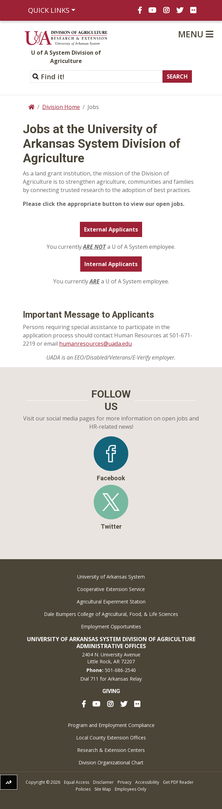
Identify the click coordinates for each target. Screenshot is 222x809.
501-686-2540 (120, 670)
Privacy (124, 782)
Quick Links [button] (49, 10)
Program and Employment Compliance (111, 725)
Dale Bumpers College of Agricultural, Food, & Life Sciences (111, 614)
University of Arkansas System (111, 576)
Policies (83, 789)
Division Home (61, 107)
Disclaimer (103, 782)
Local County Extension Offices (111, 737)
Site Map (102, 789)
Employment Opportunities (111, 626)
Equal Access (76, 782)
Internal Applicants (111, 264)
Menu (195, 34)
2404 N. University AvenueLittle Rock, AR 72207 (111, 658)
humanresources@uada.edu (95, 343)
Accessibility (147, 782)
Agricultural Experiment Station (111, 601)
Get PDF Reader (178, 782)
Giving (111, 691)
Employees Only (130, 789)
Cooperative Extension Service (111, 589)
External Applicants (111, 229)
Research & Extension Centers (111, 750)
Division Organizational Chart (111, 762)
